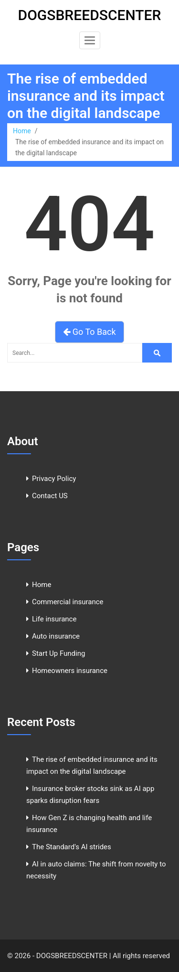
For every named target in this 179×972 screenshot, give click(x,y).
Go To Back (89, 332)
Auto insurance (56, 636)
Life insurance (54, 619)
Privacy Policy (54, 478)
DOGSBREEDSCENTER (89, 15)
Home (22, 131)
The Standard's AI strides (71, 847)
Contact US (50, 495)
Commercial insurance (68, 602)
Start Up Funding (58, 653)
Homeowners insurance (69, 670)
